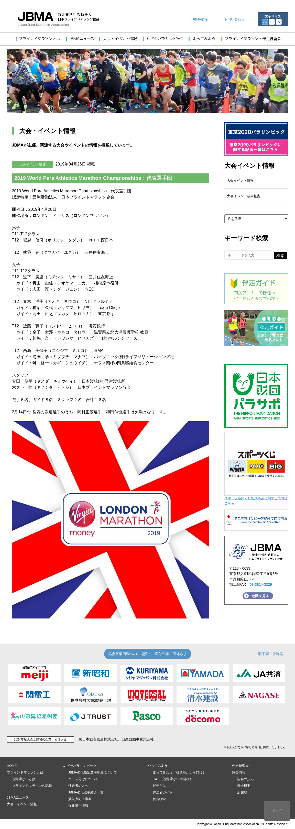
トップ (277, 810)
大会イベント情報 (249, 165)
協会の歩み (245, 779)
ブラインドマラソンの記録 (32, 786)
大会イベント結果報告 (243, 196)
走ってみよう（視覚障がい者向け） (179, 772)
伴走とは (159, 786)
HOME (12, 766)
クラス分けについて (83, 779)
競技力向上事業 (80, 799)
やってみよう (158, 766)
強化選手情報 (78, 806)
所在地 (242, 792)
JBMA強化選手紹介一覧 (86, 792)
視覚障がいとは (23, 779)
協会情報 (238, 772)
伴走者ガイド (163, 792)
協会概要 (243, 786)
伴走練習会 (240, 766)
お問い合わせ (234, 19)
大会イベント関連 (32, 165)
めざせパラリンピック (79, 766)
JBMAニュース (18, 797)
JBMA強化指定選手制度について (92, 772)
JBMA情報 (200, 19)
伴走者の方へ (78, 786)
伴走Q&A (159, 799)
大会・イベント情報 (22, 804)
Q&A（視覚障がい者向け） (173, 779)
